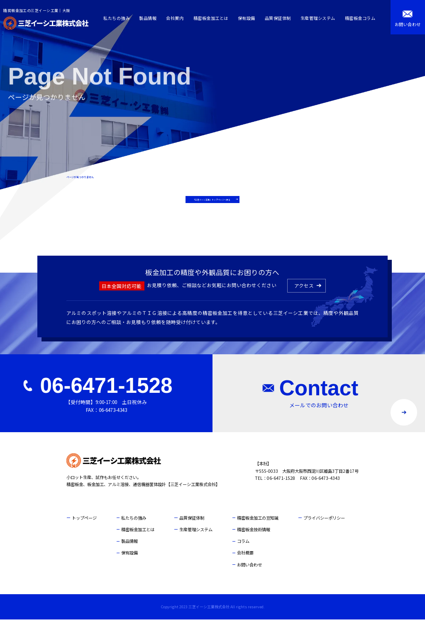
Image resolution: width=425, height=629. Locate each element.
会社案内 (177, 18)
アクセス (304, 295)
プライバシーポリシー (324, 527)
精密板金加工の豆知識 (257, 527)
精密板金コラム (362, 18)
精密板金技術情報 (253, 539)
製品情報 (150, 18)
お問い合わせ (249, 574)
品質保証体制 (280, 18)
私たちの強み (119, 18)
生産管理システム (320, 18)
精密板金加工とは (212, 18)
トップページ (84, 527)
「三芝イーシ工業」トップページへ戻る (210, 204)
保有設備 (248, 18)
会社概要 (245, 562)
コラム (243, 551)
